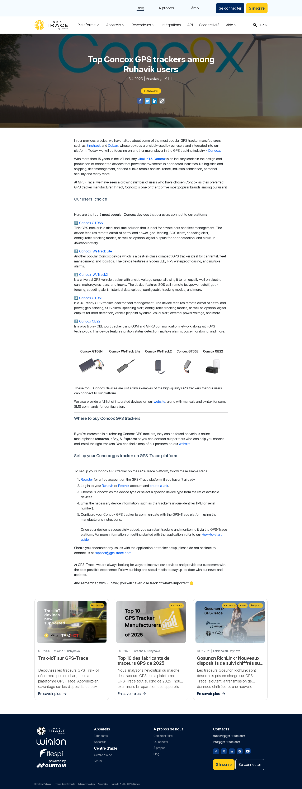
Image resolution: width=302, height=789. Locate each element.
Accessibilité (103, 784)
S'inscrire (257, 8)
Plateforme (86, 25)
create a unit (159, 486)
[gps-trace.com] (51, 25)
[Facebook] (216, 751)
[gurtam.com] (51, 741)
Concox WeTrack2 (93, 274)
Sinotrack (93, 145)
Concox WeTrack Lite (95, 251)
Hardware (151, 91)
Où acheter (161, 742)
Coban (113, 145)
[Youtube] (248, 751)
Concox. (214, 150)
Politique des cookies (86, 784)
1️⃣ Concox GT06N (88, 223)
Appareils (113, 25)
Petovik (123, 486)
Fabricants (101, 736)
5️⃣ (76, 321)
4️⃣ (76, 298)
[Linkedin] (232, 751)
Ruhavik (107, 486)
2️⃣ (76, 251)
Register (87, 479)
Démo (194, 8)
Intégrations (171, 25)
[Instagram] (240, 751)
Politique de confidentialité (65, 784)
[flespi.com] (51, 753)
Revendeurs (141, 25)
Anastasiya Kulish (159, 79)
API (190, 25)
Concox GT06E (91, 298)
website (159, 401)
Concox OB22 (89, 321)
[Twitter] (224, 751)
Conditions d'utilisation (42, 784)
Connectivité (209, 25)
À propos (166, 8)
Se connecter (230, 8)
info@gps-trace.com (226, 742)
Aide (229, 25)
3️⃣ (76, 274)
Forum (98, 761)
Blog (140, 8)
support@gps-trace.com (113, 553)
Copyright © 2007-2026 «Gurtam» (125, 784)
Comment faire (163, 736)
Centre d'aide (103, 755)
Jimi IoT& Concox (152, 159)
